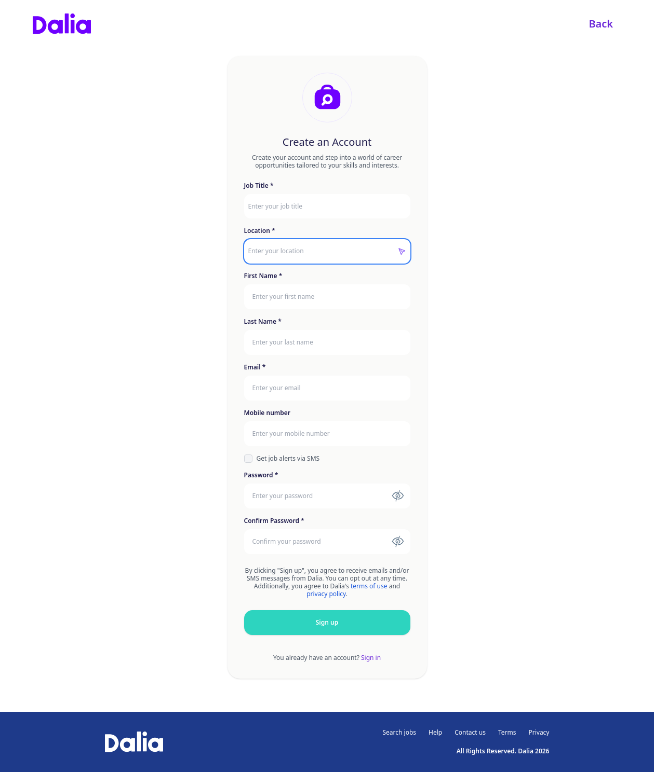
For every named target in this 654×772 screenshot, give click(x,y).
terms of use (369, 586)
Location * (259, 231)
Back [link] (601, 24)
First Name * (263, 276)
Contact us (470, 732)
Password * (261, 475)
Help (435, 732)
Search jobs (400, 732)
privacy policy (326, 593)
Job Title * (259, 186)
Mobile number (267, 413)
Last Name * (263, 322)
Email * (255, 367)
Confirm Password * (274, 521)
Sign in (371, 657)
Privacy (538, 732)
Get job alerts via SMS (288, 458)
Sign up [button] (327, 622)
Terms (507, 732)
